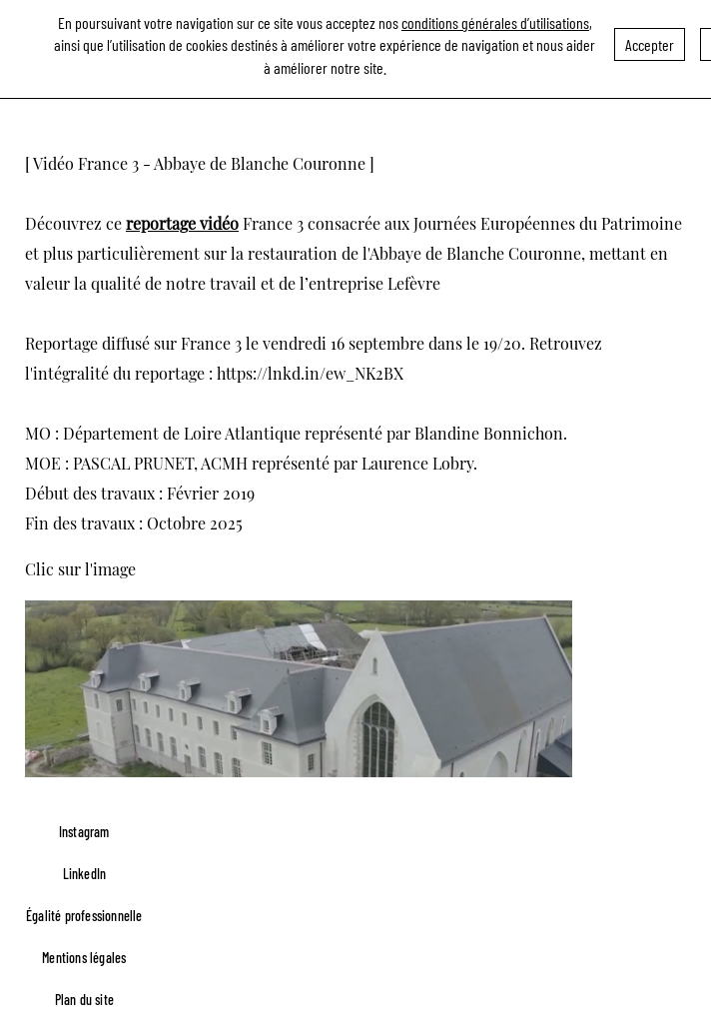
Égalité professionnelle (84, 915)
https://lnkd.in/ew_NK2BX (310, 373)
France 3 (273, 223)
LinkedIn (85, 873)
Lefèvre (413, 283)
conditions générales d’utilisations (495, 18)
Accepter (649, 40)
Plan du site (84, 999)
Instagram (84, 831)
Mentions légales (84, 957)
